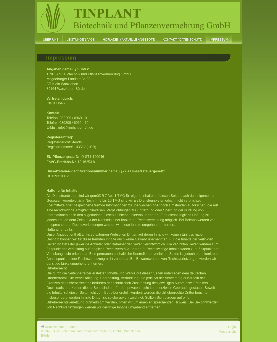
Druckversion (52, 327)
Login (232, 327)
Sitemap (72, 327)
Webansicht (227, 331)
